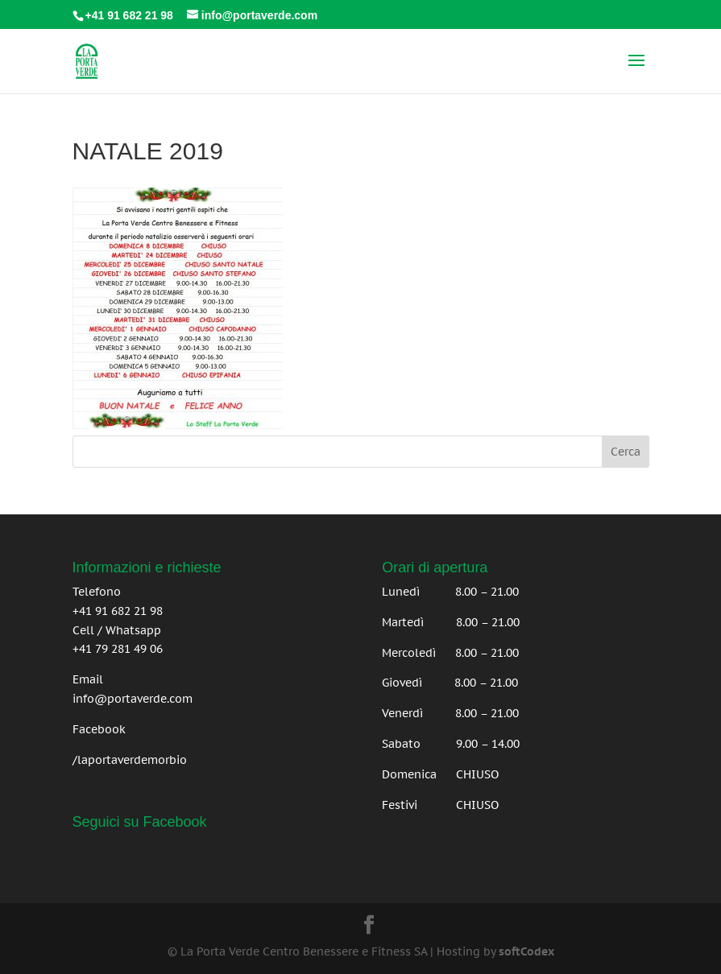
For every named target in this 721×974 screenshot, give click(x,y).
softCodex (526, 951)
